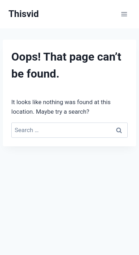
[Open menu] (124, 13)
